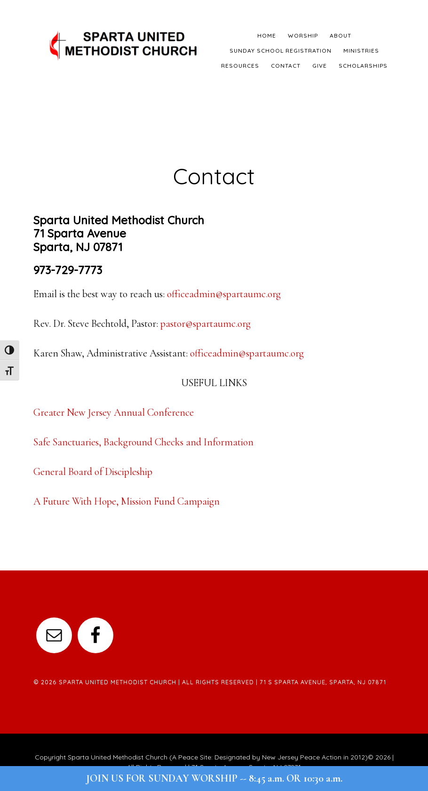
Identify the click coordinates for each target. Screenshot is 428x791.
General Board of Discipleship (92, 472)
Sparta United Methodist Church (123, 44)
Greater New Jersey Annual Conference (113, 412)
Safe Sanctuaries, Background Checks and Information (143, 442)
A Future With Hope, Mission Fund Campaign (126, 501)
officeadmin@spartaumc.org (224, 294)
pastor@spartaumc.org (205, 323)
